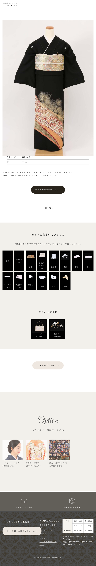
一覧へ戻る (48, 207)
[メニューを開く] (91, 3)
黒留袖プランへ (47, 365)
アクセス (44, 538)
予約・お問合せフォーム (21, 531)
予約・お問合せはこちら (47, 189)
